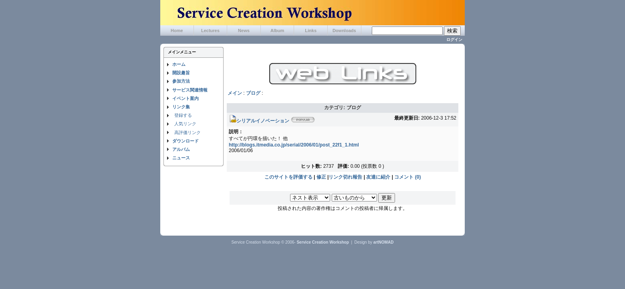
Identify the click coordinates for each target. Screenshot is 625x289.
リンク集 (181, 106)
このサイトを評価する (288, 177)
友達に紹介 (378, 177)
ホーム (178, 64)
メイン (235, 93)
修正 (321, 177)
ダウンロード (185, 140)
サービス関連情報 (190, 90)
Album (277, 30)
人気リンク (185, 123)
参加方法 (181, 81)
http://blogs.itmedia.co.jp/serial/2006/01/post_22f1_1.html (294, 145)
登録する (183, 115)
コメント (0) (407, 177)
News (244, 30)
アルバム (181, 149)
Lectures (210, 30)
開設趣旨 (181, 72)
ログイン (454, 39)
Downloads (344, 30)
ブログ (253, 93)
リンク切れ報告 (345, 177)
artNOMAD (383, 242)
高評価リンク (187, 132)
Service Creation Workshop (322, 242)
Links (311, 30)
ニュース (181, 157)
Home (177, 30)
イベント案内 (185, 98)
